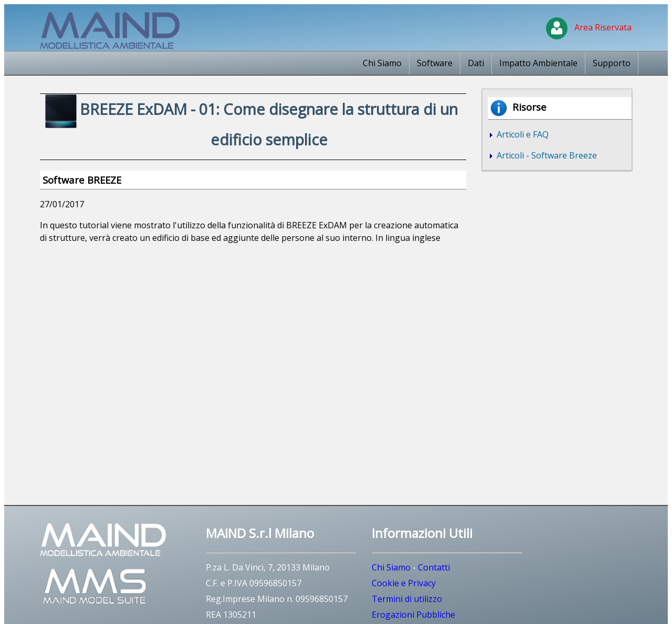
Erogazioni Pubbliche (413, 614)
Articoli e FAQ (522, 134)
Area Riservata (589, 27)
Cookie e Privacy (404, 583)
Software (435, 63)
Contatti (434, 567)
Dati (476, 63)
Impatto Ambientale (538, 63)
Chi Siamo (382, 63)
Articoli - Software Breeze (546, 155)
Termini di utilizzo (407, 599)
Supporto (612, 63)
